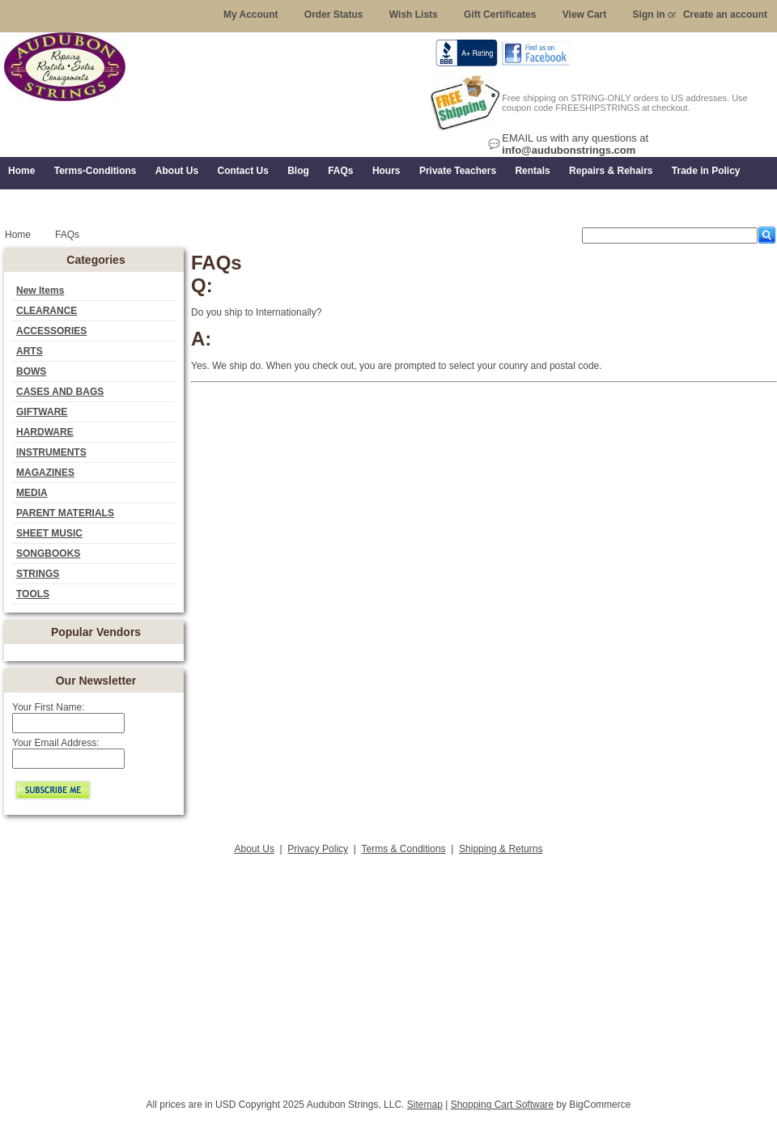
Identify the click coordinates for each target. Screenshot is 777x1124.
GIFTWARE (41, 412)
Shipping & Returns (500, 849)
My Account (250, 14)
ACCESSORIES (51, 331)
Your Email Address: (56, 743)
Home (18, 234)
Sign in (649, 14)
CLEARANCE (46, 310)
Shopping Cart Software (502, 1104)
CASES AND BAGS (60, 391)
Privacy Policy (317, 849)
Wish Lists (413, 14)
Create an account (725, 14)
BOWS (31, 371)
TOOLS (32, 594)
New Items (40, 290)
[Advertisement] (389, 972)
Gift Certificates (500, 14)
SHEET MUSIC (49, 533)
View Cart (584, 14)
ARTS (29, 351)
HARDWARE (45, 432)
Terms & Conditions (404, 849)
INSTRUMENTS (51, 452)
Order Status (333, 14)
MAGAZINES (45, 472)
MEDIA (32, 492)
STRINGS (37, 573)
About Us (254, 849)
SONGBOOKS (48, 553)
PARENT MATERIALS (65, 513)
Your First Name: (48, 707)
